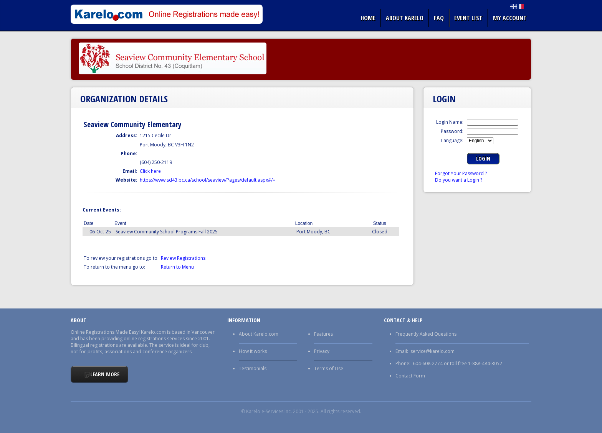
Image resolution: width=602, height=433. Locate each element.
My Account (510, 18)
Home (368, 18)
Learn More (104, 374)
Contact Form (410, 375)
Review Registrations (183, 258)
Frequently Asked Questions (425, 334)
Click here (150, 171)
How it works (253, 351)
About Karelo (404, 18)
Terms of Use (328, 368)
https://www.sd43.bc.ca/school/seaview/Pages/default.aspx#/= (207, 180)
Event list (468, 18)
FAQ (439, 18)
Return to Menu (177, 267)
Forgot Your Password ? (461, 173)
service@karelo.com (432, 351)
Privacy (321, 351)
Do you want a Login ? (458, 180)
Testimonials (252, 368)
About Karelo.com (258, 334)
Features (323, 334)
